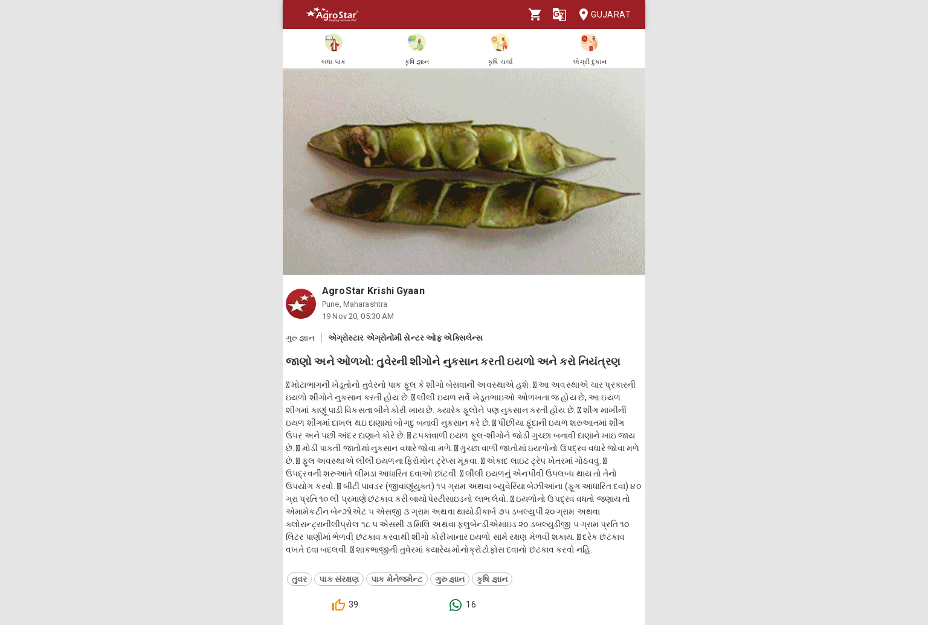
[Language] (559, 14)
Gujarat (601, 15)
